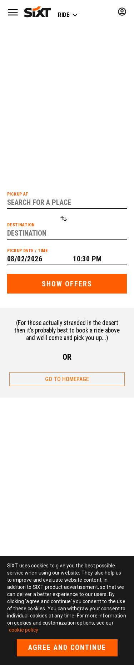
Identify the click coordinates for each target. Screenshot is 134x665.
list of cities (73, 121)
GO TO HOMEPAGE (67, 379)
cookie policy (23, 630)
